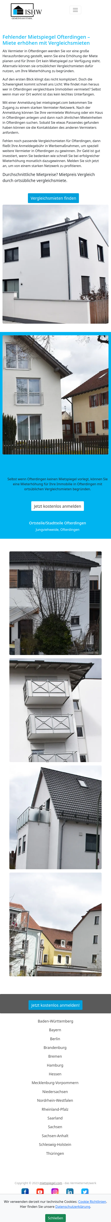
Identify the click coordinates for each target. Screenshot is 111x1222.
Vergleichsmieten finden (53, 198)
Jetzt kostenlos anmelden (57, 506)
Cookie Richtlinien (92, 1201)
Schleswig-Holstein (55, 1144)
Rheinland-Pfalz (55, 1109)
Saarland (55, 1118)
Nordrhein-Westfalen (55, 1100)
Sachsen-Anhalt (55, 1135)
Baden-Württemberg (55, 1021)
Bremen (55, 1056)
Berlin (55, 1038)
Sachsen (55, 1126)
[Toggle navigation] (75, 10)
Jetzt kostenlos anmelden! (55, 1005)
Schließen (55, 1218)
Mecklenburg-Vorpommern (55, 1082)
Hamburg (55, 1064)
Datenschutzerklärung (72, 1206)
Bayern (55, 1029)
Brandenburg (55, 1047)
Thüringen (55, 1153)
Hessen (55, 1073)
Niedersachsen (55, 1091)
